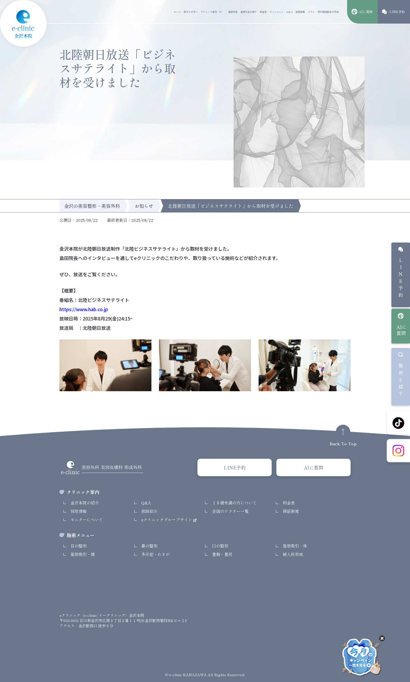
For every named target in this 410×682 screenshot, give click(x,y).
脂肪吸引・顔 (82, 554)
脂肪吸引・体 (295, 546)
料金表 (263, 11)
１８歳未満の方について (234, 503)
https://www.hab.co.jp (83, 309)
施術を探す (400, 380)
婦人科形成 (293, 554)
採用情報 (300, 11)
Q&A (290, 11)
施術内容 (233, 11)
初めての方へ (191, 11)
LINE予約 (400, 279)
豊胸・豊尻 (222, 554)
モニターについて (86, 519)
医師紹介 (149, 511)
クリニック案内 (209, 11)
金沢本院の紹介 (84, 503)
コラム (311, 11)
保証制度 (291, 511)
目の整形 (78, 546)
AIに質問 (401, 330)
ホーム (177, 11)
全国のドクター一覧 (230, 511)
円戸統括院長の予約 (328, 11)
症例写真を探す (249, 11)
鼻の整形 (149, 546)
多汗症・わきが (155, 554)
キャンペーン (277, 11)
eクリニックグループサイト (167, 519)
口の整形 (220, 546)
